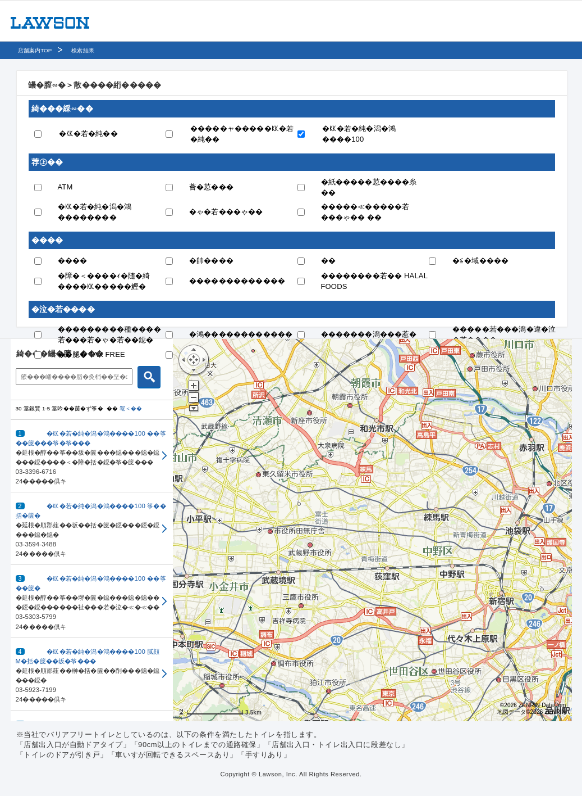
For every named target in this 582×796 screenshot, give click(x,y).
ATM (65, 187)
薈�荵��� (211, 187)
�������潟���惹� (369, 334)
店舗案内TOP (35, 50)
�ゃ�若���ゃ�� (226, 211)
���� (73, 260)
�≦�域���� (480, 260)
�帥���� (211, 260)
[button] (92, 456)
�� (328, 260)
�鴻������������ (240, 334)
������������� (237, 281)
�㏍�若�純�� (88, 133)
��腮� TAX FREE (91, 354)
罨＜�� (131, 408)
